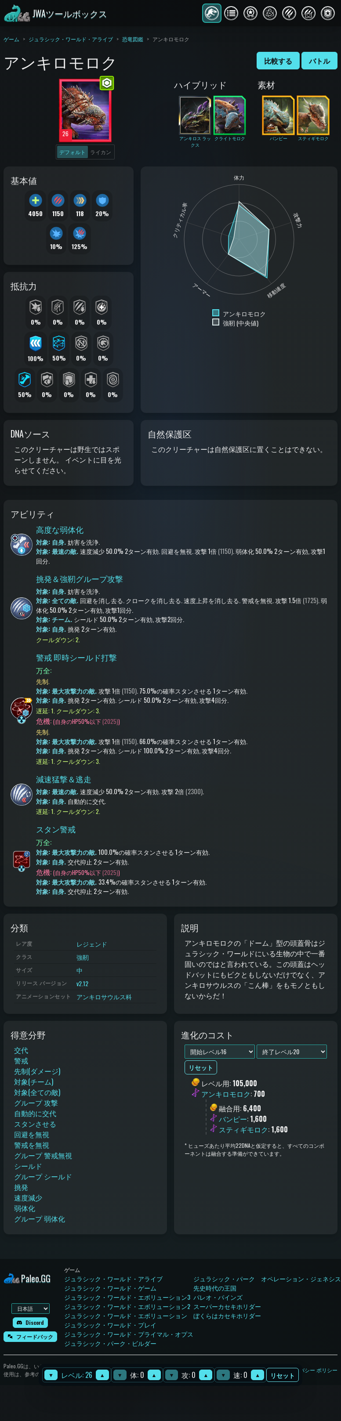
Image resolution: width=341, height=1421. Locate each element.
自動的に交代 (35, 1113)
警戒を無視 (31, 1144)
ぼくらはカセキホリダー (227, 1315)
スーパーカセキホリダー (227, 1306)
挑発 (21, 1187)
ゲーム (11, 39)
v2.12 (82, 983)
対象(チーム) (33, 1081)
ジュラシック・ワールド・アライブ (71, 39)
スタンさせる (35, 1123)
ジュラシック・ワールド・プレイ (110, 1324)
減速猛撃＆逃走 (63, 779)
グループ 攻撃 (36, 1102)
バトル (319, 60)
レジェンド (91, 943)
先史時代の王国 (214, 1287)
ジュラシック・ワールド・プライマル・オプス (128, 1333)
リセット (282, 1375)
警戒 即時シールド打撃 (76, 657)
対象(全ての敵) (37, 1092)
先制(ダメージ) (37, 1071)
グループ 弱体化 (39, 1218)
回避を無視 (31, 1134)
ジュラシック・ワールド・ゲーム (110, 1287)
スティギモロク (243, 1129)
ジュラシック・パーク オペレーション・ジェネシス (267, 1278)
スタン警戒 (56, 829)
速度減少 (28, 1197)
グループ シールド (43, 1176)
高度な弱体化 (59, 529)
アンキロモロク (225, 1094)
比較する (278, 60)
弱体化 (24, 1208)
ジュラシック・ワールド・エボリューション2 (127, 1306)
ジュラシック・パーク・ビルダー (110, 1343)
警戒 (21, 1060)
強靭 (82, 957)
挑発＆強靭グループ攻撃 (79, 578)
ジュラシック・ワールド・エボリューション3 (127, 1297)
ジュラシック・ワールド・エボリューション (125, 1315)
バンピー (233, 1119)
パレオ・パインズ (218, 1297)
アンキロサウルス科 (104, 996)
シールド (28, 1166)
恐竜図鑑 (132, 39)
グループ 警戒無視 (43, 1155)
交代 (21, 1050)
